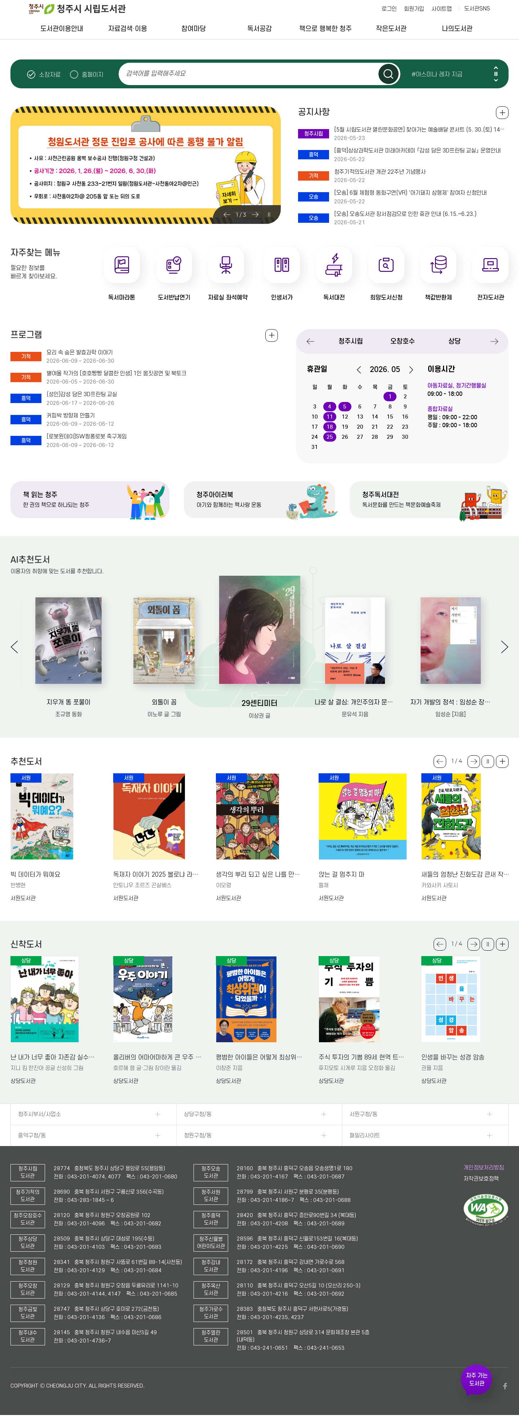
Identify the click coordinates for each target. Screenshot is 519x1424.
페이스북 (505, 1386)
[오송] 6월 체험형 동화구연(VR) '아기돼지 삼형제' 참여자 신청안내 (410, 193)
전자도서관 (490, 297)
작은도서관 (391, 29)
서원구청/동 (363, 1114)
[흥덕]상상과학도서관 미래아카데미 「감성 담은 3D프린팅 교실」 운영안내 (417, 150)
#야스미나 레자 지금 (437, 74)
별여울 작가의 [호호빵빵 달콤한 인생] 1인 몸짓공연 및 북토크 (116, 373)
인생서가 (282, 297)
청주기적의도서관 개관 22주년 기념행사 (380, 172)
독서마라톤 (121, 297)
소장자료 (50, 74)
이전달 (362, 369)
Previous (496, 67)
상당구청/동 (198, 1114)
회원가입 (414, 9)
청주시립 (350, 341)
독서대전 (334, 297)
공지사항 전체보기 (502, 112)
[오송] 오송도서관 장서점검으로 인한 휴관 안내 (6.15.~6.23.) (405, 214)
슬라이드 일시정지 (496, 74)
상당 (454, 341)
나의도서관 (457, 29)
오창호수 (402, 341)
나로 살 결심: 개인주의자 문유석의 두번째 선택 (355, 702)
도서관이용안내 (61, 29)
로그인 (389, 9)
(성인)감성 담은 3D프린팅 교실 (81, 394)
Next (496, 80)
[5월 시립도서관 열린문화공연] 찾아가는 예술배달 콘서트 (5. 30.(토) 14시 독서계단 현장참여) (421, 130)
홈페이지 (92, 74)
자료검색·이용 (127, 29)
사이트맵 (441, 9)
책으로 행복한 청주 (325, 29)
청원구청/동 (198, 1135)
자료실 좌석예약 (228, 297)
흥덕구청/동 (32, 1135)
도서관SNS (477, 8)
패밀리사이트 (365, 1135)
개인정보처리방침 (483, 1167)
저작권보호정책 (481, 1179)
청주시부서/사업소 (39, 1114)
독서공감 (259, 29)
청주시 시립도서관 (83, 9)
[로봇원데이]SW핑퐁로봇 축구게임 (86, 436)
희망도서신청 (386, 297)
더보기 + (502, 761)
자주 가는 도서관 (477, 1379)
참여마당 (193, 29)
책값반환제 (438, 297)
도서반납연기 (174, 297)
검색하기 (388, 74)
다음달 (407, 369)
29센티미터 (259, 703)
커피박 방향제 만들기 (70, 415)
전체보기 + (271, 335)
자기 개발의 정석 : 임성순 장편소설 (450, 702)
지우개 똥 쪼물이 (68, 702)
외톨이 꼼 (164, 702)
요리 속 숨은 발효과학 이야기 (79, 352)
